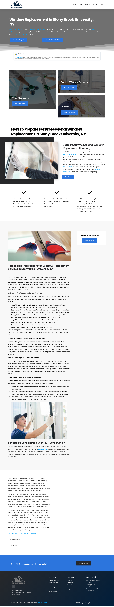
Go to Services (69, 88)
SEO (86, 603)
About (80, 4)
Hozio (91, 603)
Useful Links (13, 547)
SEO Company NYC (43, 603)
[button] (12, 56)
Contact (95, 4)
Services (87, 4)
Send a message (70, 113)
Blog (101, 4)
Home (74, 4)
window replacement (37, 29)
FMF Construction (15, 29)
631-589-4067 (67, 168)
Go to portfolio (21, 113)
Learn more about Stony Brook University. (22, 535)
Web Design (79, 603)
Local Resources (15, 541)
